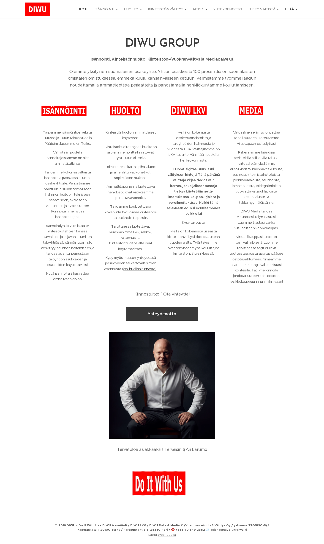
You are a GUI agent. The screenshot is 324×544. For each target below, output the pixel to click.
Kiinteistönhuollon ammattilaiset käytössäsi (130, 135)
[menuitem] (102, 9)
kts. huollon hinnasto (139, 269)
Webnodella (167, 535)
